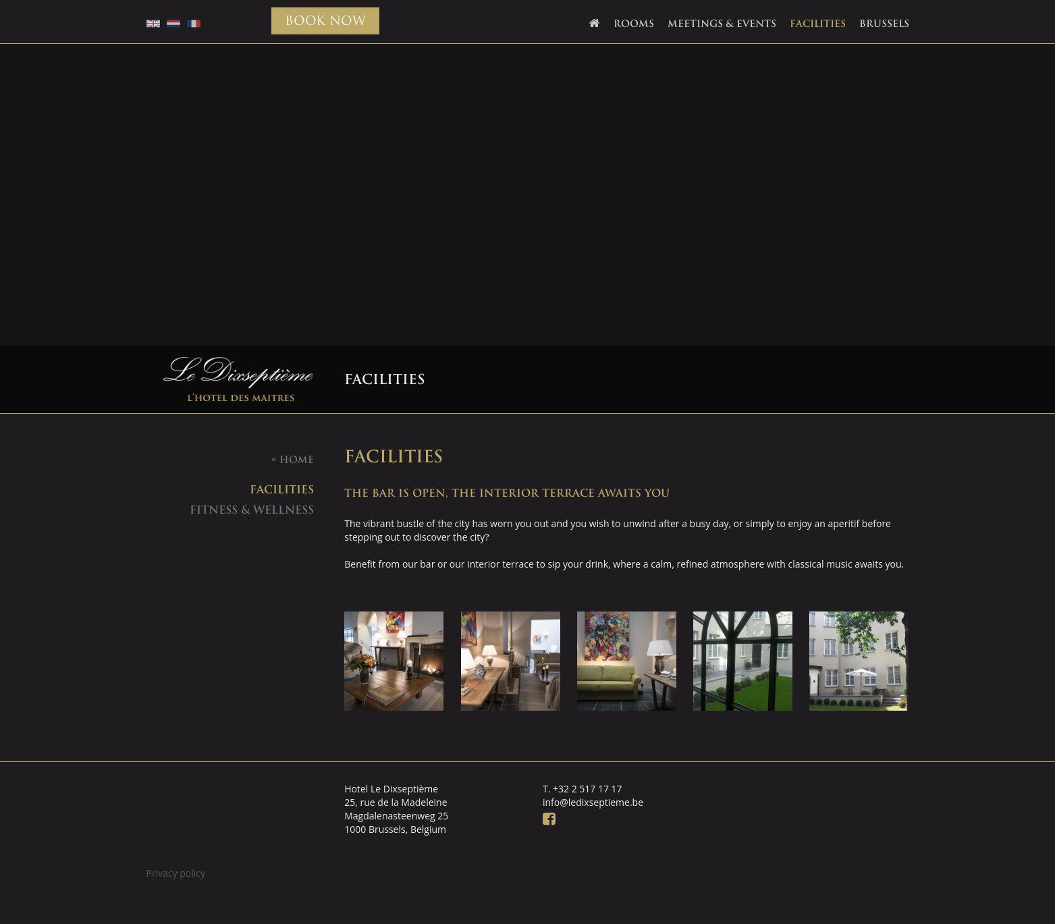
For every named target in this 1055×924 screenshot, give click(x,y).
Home (292, 460)
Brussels (884, 24)
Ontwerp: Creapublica (995, 900)
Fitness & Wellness (252, 509)
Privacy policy (176, 873)
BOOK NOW (325, 20)
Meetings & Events (722, 24)
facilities (282, 489)
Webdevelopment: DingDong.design (967, 900)
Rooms (634, 24)
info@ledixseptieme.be (593, 802)
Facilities (818, 24)
